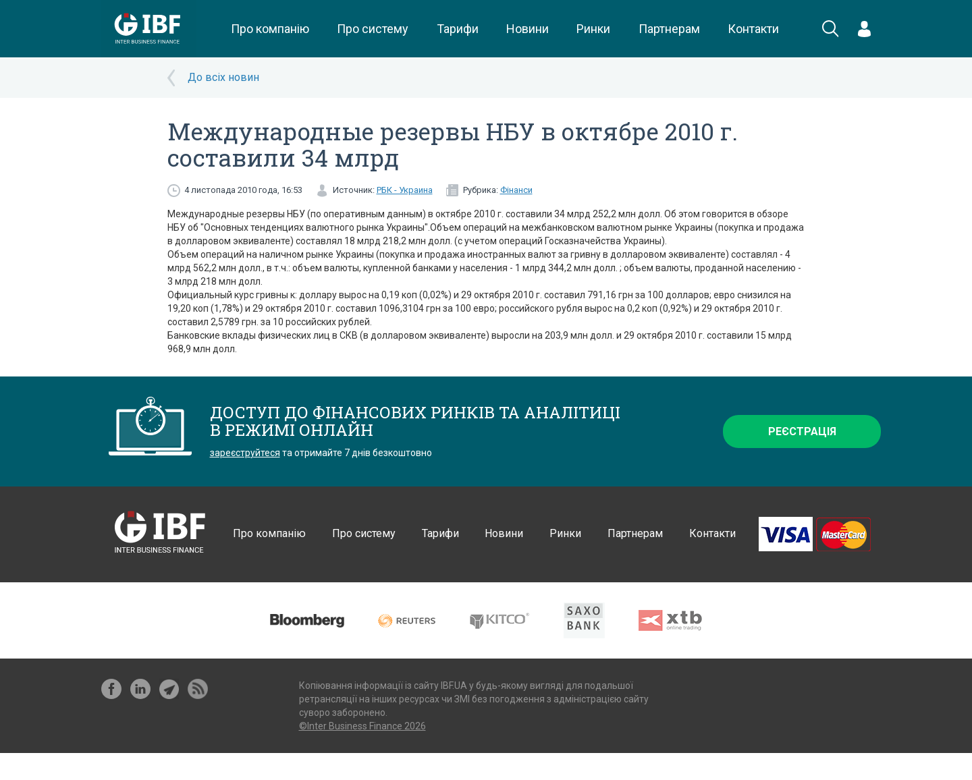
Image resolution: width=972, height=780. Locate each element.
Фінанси (516, 190)
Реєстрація (802, 431)
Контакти (753, 29)
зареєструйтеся (245, 452)
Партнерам (669, 29)
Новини (527, 29)
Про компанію (270, 29)
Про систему (372, 29)
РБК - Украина (405, 190)
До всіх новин (223, 77)
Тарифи (458, 29)
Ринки (593, 29)
